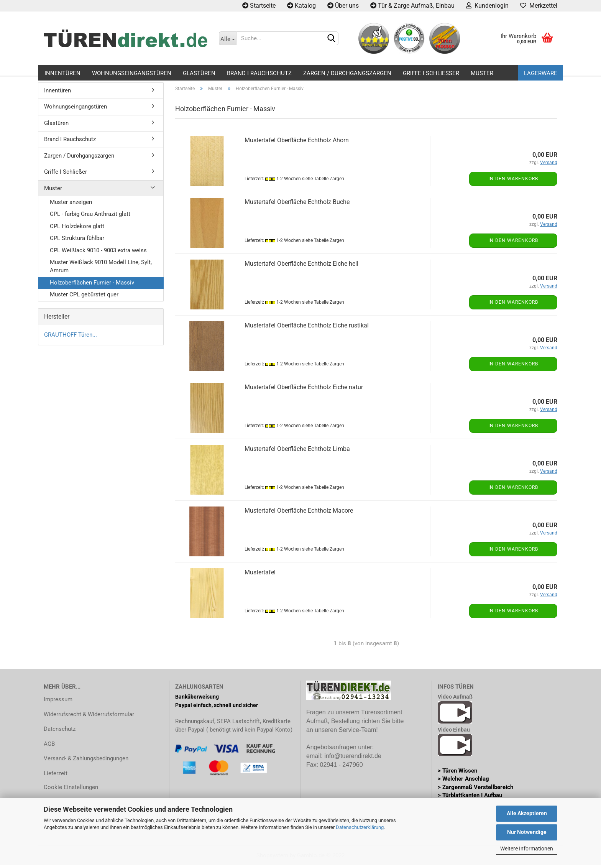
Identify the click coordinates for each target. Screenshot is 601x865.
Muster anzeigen (71, 202)
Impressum (58, 699)
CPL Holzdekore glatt (77, 226)
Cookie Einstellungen (71, 787)
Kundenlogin (487, 5)
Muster (482, 73)
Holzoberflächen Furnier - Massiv (92, 282)
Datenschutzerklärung (360, 827)
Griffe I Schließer (431, 73)
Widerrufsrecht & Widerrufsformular (89, 714)
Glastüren (199, 73)
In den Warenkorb (513, 178)
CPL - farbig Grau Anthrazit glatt (90, 213)
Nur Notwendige (527, 832)
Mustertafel (260, 572)
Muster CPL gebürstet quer (84, 294)
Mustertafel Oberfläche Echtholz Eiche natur (304, 387)
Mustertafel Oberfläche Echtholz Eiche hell (301, 263)
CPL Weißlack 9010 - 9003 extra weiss (98, 250)
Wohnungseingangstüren (131, 73)
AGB (49, 743)
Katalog (301, 5)
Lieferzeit (55, 773)
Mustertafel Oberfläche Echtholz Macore (299, 510)
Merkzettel (538, 5)
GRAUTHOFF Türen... (70, 334)
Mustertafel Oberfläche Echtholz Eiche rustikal (307, 325)
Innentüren (62, 73)
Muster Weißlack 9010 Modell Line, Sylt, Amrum (101, 266)
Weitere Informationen (526, 848)
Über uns (343, 5)
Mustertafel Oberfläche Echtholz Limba (297, 448)
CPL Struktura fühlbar (77, 238)
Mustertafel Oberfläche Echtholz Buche (297, 202)
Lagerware (540, 73)
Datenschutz (60, 728)
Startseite (259, 5)
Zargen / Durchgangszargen (347, 73)
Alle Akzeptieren (527, 813)
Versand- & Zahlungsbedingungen (86, 758)
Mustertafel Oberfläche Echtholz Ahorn (297, 140)
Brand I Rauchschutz (259, 73)
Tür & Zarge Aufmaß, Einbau (412, 5)
